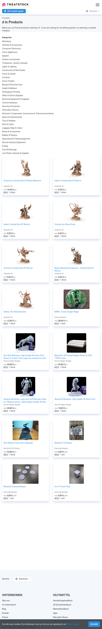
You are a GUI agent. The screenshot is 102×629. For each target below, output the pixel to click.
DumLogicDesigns (61, 448)
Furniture (6, 77)
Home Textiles (8, 81)
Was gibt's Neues (60, 617)
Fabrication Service (10, 110)
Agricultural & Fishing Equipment (16, 139)
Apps (55, 613)
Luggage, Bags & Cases (12, 128)
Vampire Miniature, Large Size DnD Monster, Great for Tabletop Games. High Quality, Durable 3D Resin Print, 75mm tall (25, 400)
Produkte (6, 18)
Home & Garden (9, 74)
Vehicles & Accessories (12, 45)
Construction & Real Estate (13, 70)
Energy (5, 146)
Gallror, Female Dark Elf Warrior (67, 181)
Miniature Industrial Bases (14, 486)
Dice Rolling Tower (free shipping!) (18, 443)
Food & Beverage (9, 149)
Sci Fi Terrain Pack (62, 486)
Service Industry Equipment (14, 142)
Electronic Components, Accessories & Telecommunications (28, 113)
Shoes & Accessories (11, 131)
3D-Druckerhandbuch (62, 605)
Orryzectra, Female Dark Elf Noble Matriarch (22, 181)
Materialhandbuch (61, 609)
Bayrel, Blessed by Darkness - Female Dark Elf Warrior (74, 269)
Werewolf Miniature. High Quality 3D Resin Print (74, 399)
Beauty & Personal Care (12, 85)
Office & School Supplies (12, 95)
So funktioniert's (9, 605)
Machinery (6, 41)
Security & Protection (11, 106)
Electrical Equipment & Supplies (15, 99)
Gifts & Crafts (8, 124)
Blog (4, 609)
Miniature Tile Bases (63, 443)
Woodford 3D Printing (11, 448)
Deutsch (93, 11)
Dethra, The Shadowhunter (14, 312)
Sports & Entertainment (12, 117)
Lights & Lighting (9, 66)
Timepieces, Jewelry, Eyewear (15, 63)
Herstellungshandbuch (62, 600)
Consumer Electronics (11, 48)
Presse (5, 617)
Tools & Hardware (9, 103)
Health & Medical (9, 88)
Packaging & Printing (11, 92)
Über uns (6, 600)
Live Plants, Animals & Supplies (15, 153)
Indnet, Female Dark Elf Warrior (16, 224)
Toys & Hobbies (9, 121)
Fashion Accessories (11, 59)
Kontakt (5, 613)
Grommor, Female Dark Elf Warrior (18, 268)
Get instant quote (14, 11)
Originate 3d (7, 186)
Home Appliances (9, 52)
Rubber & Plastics (9, 135)
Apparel (5, 56)
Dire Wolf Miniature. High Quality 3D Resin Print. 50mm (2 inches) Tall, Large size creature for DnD (24, 356)
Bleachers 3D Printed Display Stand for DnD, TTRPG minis (73, 356)
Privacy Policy (73, 624)
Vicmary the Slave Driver (64, 224)
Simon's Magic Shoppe (11, 361)
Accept (94, 624)
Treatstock (15, 4)
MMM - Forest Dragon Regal (66, 312)
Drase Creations (60, 317)
